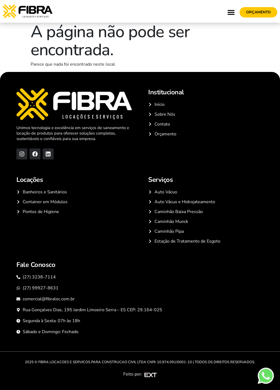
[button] (231, 12)
